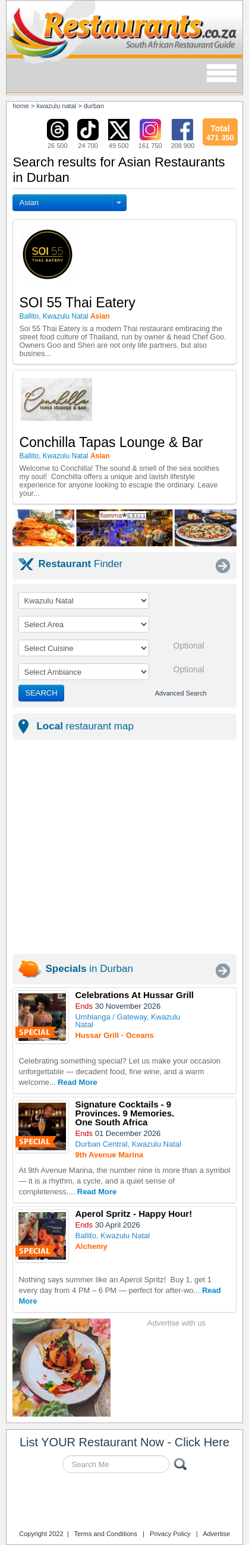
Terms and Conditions (105, 1533)
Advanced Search (181, 693)
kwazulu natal (57, 105)
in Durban (89, 968)
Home (20, 105)
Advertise (216, 1533)
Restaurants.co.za (124, 1503)
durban (94, 105)
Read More (77, 1082)
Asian (29, 202)
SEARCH (41, 692)
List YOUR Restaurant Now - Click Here (124, 1442)
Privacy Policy (170, 1533)
